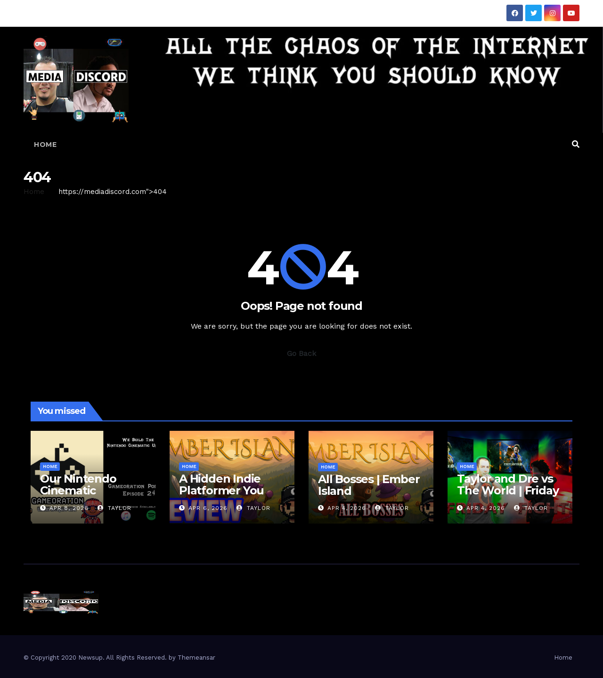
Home (45, 144)
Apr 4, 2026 (346, 508)
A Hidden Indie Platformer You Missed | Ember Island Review (221, 496)
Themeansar (196, 657)
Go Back (301, 353)
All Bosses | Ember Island (368, 485)
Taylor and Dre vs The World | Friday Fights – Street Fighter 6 (507, 496)
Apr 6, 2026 (208, 508)
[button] (575, 144)
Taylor (114, 508)
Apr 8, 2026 (69, 508)
